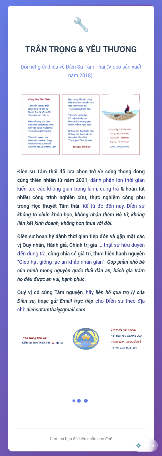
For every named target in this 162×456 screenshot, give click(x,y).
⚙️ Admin (145, 445)
